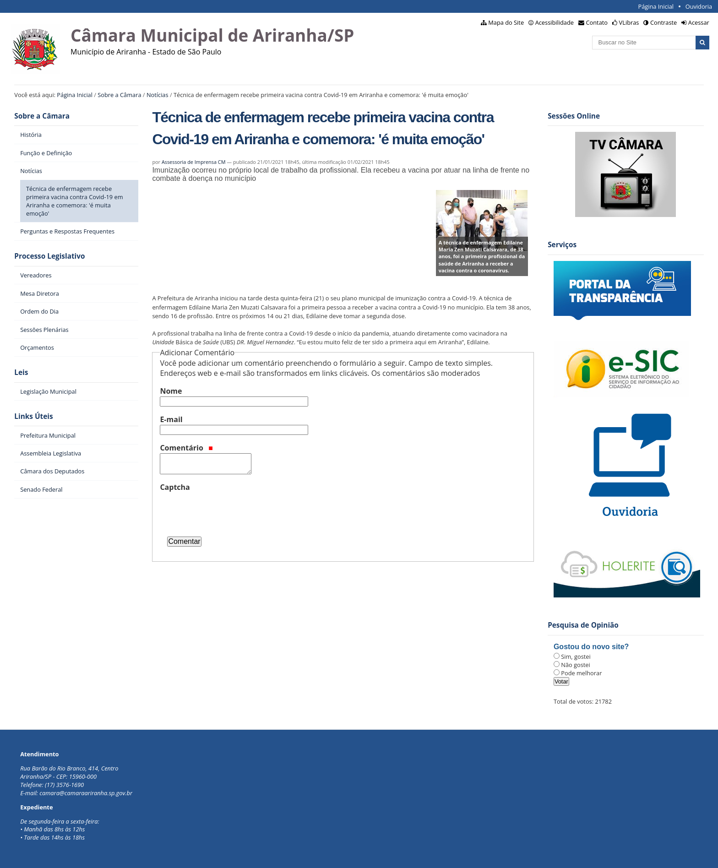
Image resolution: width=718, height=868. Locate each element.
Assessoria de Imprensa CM (194, 161)
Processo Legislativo (49, 256)
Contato (597, 22)
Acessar (698, 22)
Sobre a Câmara (119, 95)
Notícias (158, 95)
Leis (21, 372)
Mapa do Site (506, 22)
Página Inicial (656, 6)
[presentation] (229, 510)
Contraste (663, 22)
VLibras (629, 22)
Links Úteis (33, 416)
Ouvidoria (699, 6)
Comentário (186, 448)
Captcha (175, 487)
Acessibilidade (554, 22)
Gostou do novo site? (591, 647)
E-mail (171, 419)
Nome (171, 391)
